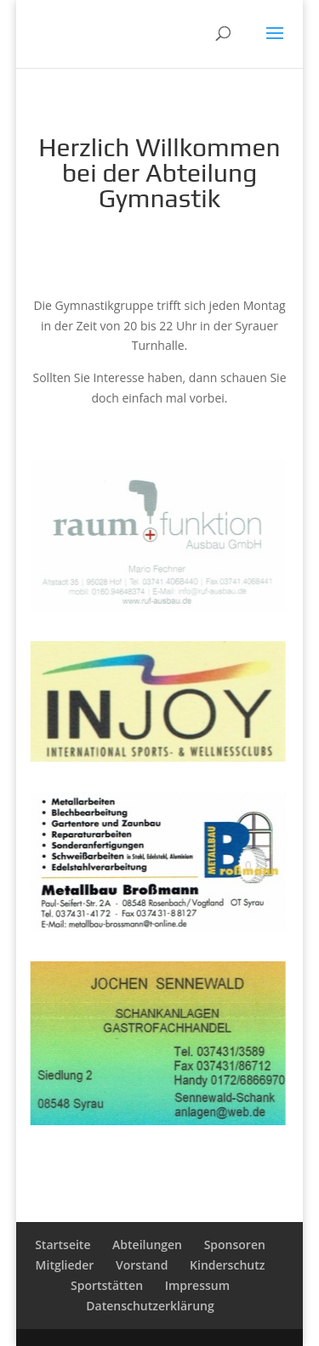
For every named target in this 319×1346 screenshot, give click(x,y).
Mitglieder (65, 1265)
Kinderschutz (227, 1265)
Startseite (62, 1244)
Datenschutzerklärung (150, 1306)
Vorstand (142, 1265)
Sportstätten (107, 1285)
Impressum (197, 1285)
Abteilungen (147, 1244)
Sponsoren (234, 1244)
